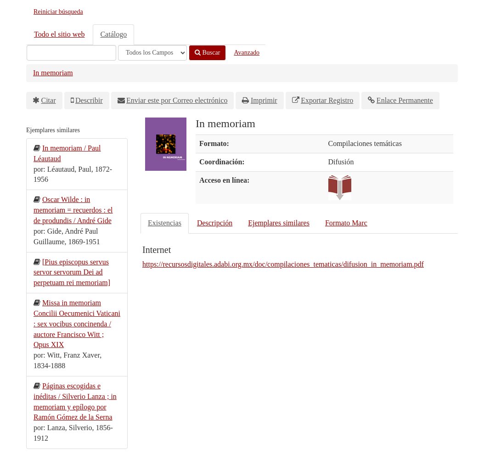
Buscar (207, 52)
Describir (89, 100)
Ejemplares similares (279, 223)
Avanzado (246, 52)
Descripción (214, 223)
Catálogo (113, 34)
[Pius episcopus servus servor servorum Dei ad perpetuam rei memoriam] (72, 272)
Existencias (164, 223)
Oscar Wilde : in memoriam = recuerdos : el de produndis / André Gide (73, 210)
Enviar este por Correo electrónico (176, 100)
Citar (48, 100)
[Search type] (152, 53)
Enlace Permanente (405, 100)
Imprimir (264, 100)
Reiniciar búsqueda (58, 11)
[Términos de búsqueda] (71, 53)
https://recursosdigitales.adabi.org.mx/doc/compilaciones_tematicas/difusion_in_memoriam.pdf (283, 264)
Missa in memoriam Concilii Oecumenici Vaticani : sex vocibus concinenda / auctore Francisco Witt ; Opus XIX (77, 323)
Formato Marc (346, 223)
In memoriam (53, 73)
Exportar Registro (327, 100)
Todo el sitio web (59, 34)
